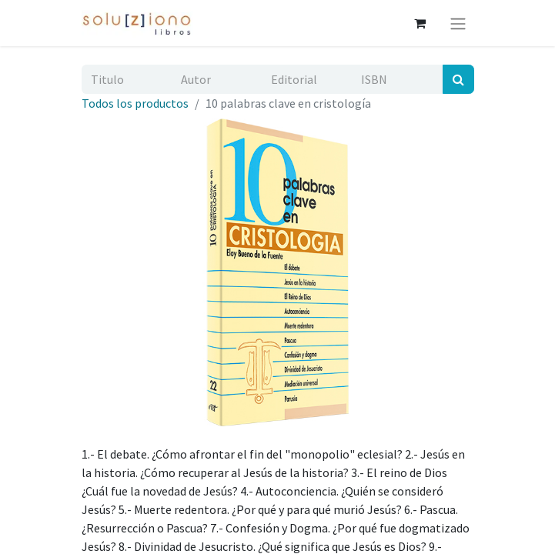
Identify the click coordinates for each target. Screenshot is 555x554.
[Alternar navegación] (458, 23)
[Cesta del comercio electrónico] (420, 23)
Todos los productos (135, 103)
